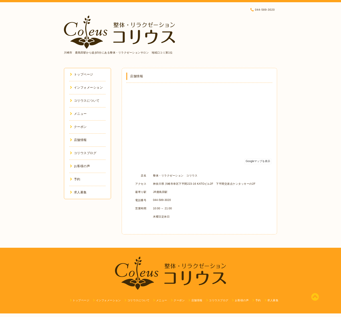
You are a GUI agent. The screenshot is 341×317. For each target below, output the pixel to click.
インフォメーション (86, 87)
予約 (75, 179)
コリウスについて (85, 100)
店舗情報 (78, 140)
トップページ (81, 74)
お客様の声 (80, 166)
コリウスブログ (83, 153)
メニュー (78, 113)
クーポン (78, 127)
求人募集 (78, 192)
